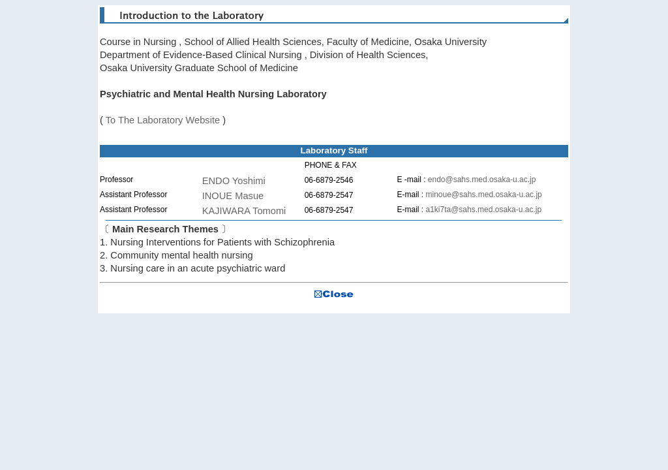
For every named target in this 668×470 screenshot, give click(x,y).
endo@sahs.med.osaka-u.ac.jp (482, 179)
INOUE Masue (233, 196)
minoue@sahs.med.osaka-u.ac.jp (483, 194)
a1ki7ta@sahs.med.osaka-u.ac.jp (483, 209)
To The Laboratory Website (163, 120)
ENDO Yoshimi (234, 181)
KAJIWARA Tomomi (244, 211)
